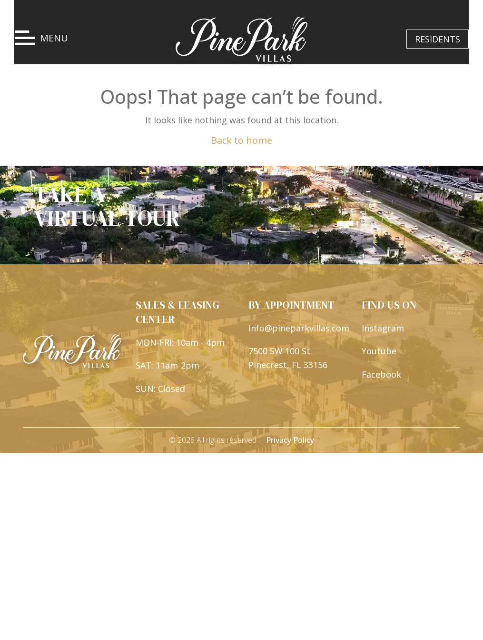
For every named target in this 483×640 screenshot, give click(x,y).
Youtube (379, 352)
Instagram (383, 328)
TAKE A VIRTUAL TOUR (107, 207)
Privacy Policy (290, 441)
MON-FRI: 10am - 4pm (180, 343)
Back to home (241, 140)
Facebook (381, 375)
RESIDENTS (437, 39)
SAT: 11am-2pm (167, 366)
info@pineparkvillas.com (298, 328)
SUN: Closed (160, 389)
